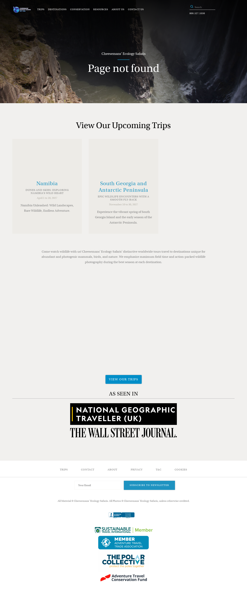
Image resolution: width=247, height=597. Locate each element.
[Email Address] (98, 485)
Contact (87, 469)
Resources (100, 9)
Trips (40, 9)
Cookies (181, 469)
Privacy (137, 469)
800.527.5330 (197, 13)
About (112, 469)
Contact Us (136, 9)
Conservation (80, 9)
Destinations (57, 9)
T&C (158, 469)
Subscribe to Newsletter (149, 485)
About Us (118, 9)
